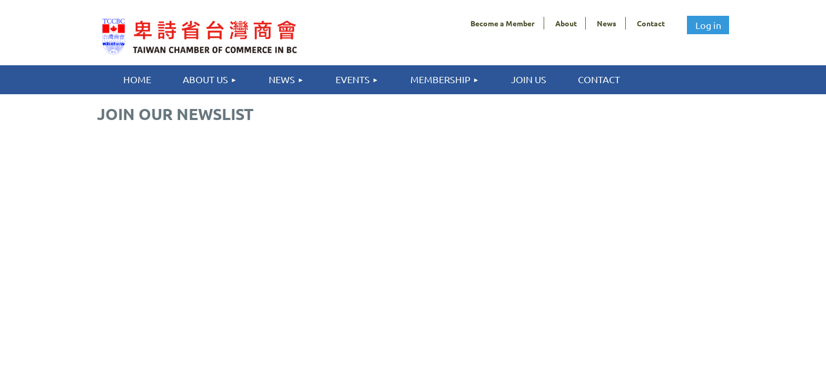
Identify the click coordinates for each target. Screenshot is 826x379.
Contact (651, 23)
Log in (708, 25)
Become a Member (502, 23)
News (606, 23)
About (566, 23)
